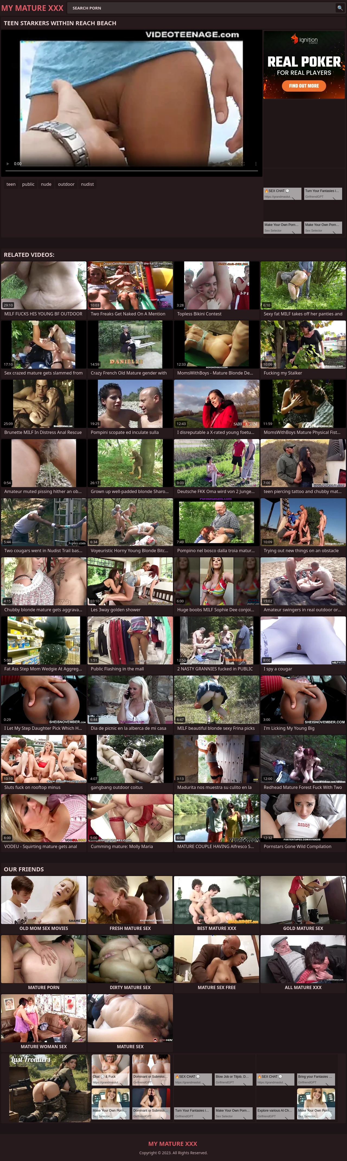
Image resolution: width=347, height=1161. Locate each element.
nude (46, 184)
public (28, 184)
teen (11, 184)
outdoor (66, 184)
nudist (87, 184)
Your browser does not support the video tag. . (131, 103)
